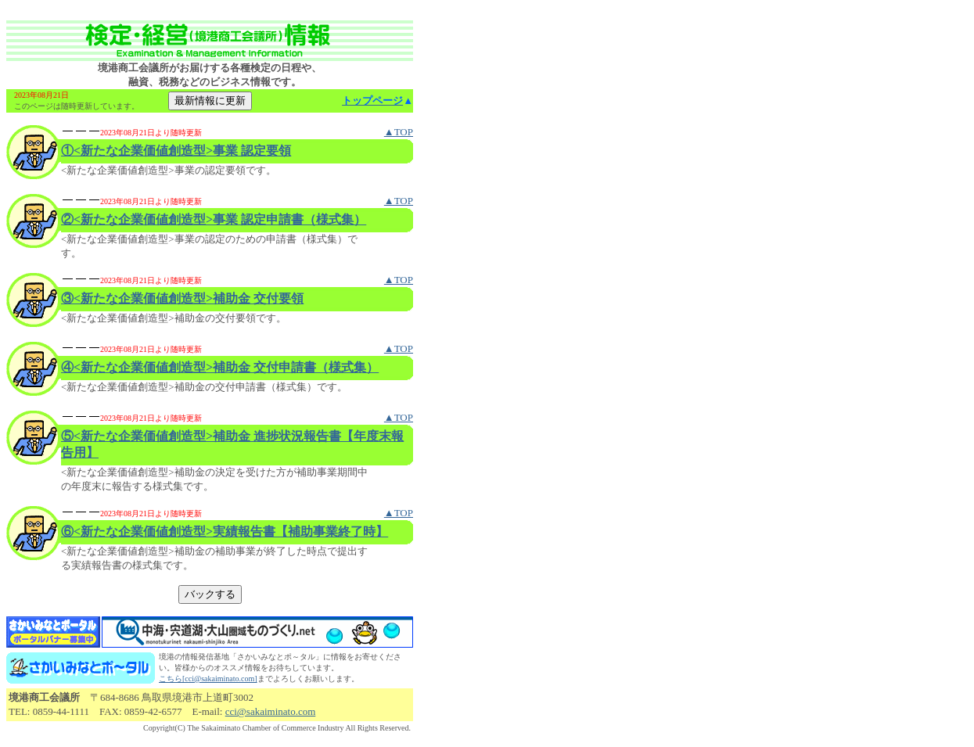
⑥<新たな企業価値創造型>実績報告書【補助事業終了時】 (224, 531)
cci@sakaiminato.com (270, 711)
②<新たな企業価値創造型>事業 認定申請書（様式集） (213, 219)
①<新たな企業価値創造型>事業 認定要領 (176, 150)
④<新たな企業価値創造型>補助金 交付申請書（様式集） (220, 367)
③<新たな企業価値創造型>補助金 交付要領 (182, 298)
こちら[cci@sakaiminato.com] (208, 678)
